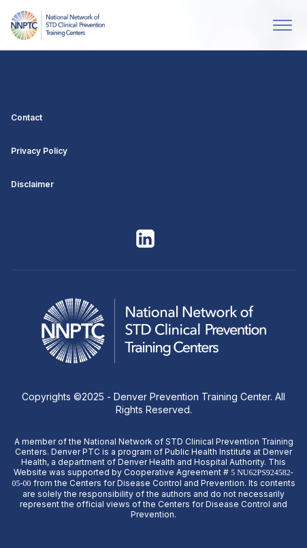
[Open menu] (282, 25)
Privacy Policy (39, 151)
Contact (26, 117)
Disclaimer (32, 184)
